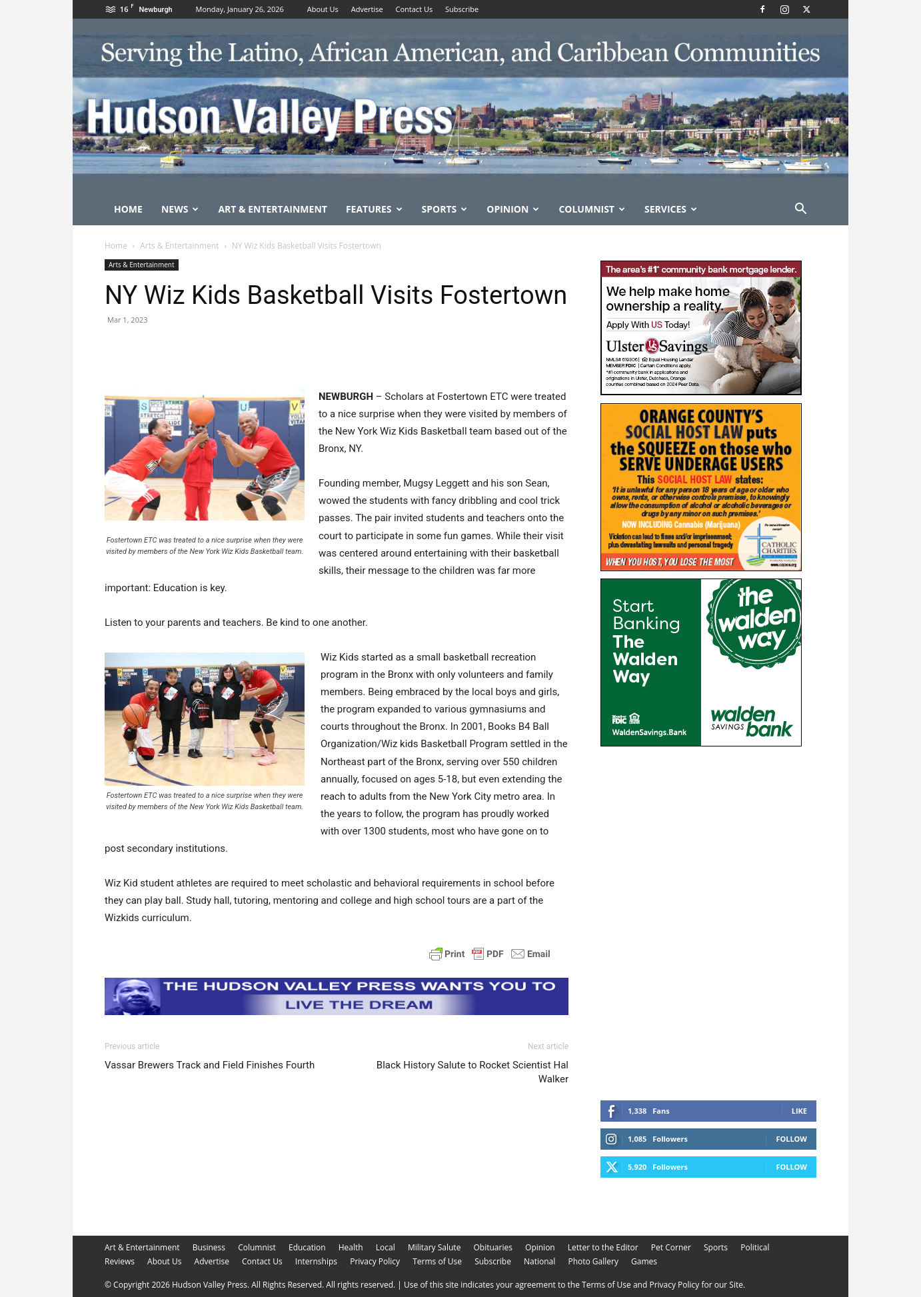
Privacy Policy (375, 1261)
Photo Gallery (593, 1261)
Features (374, 209)
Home (128, 209)
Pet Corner (671, 1247)
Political (754, 1247)
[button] (800, 210)
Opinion (512, 209)
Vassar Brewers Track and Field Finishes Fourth (210, 1065)
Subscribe (461, 9)
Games (644, 1261)
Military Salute (434, 1247)
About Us (323, 9)
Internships (316, 1261)
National (539, 1261)
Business (209, 1247)
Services (670, 209)
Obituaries (493, 1247)
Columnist (591, 209)
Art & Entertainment (272, 209)
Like (799, 1111)
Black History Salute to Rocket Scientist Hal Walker (472, 1072)
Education (307, 1247)
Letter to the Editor (603, 1247)
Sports (445, 209)
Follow (791, 1139)
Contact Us (414, 9)
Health (351, 1247)
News (180, 209)
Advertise (367, 9)
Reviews (120, 1261)
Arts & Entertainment (179, 245)
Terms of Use (437, 1261)
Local (385, 1247)
